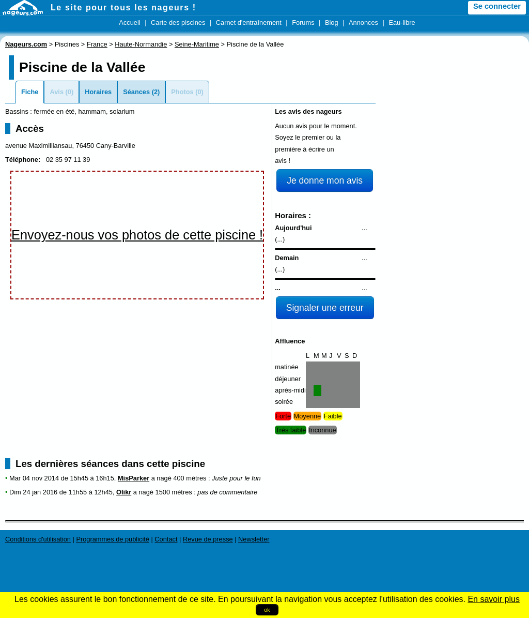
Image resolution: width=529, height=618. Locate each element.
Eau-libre (401, 22)
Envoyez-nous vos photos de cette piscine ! (137, 235)
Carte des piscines (178, 22)
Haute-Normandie (141, 44)
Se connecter (497, 6)
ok (267, 610)
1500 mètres (173, 492)
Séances (136, 92)
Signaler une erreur (325, 308)
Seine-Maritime (197, 44)
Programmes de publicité (112, 539)
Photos (182, 92)
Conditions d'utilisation (38, 539)
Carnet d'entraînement (249, 22)
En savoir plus (494, 599)
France (97, 44)
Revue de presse (208, 539)
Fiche (29, 92)
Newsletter (253, 539)
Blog (331, 22)
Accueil (129, 22)
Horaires (98, 92)
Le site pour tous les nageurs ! (123, 7)
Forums (303, 22)
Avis (57, 92)
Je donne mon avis (325, 180)
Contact (165, 539)
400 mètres (189, 478)
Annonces (363, 22)
